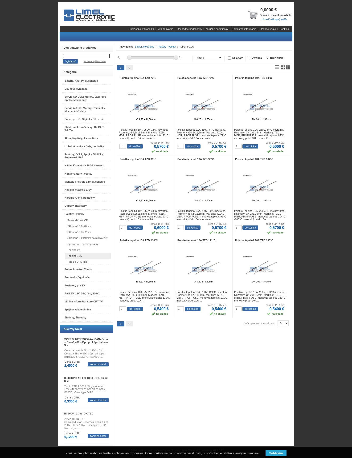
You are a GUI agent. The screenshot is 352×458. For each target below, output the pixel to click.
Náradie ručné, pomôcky (80, 197)
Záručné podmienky (216, 29)
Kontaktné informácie (244, 29)
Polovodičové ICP (77, 220)
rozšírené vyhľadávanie (95, 61)
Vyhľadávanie (165, 29)
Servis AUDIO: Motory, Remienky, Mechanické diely (85, 109)
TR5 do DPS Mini (77, 261)
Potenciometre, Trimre (78, 269)
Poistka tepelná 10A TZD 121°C (196, 240)
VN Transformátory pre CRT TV (84, 301)
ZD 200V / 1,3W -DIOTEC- (79, 413)
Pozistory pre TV (75, 285)
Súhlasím (276, 453)
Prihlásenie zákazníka (141, 29)
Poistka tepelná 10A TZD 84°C (253, 77)
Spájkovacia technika (78, 309)
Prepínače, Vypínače (77, 277)
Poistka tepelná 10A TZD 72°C (138, 77)
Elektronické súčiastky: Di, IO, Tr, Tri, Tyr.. (85, 129)
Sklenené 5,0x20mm (79, 226)
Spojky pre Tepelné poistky (82, 244)
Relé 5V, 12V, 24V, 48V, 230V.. (82, 293)
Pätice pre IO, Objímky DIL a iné (84, 119)
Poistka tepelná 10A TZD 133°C (254, 240)
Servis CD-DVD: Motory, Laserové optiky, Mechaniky (85, 98)
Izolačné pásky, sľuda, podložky (84, 146)
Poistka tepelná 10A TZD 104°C (254, 159)
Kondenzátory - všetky (78, 173)
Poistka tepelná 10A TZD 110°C (139, 240)
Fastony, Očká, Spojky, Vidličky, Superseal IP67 (84, 156)
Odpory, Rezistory (76, 205)
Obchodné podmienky (189, 29)
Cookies (284, 29)
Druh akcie (276, 57)
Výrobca (257, 57)
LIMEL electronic (144, 46)
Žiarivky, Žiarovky (75, 317)
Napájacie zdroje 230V (78, 189)
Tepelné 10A (74, 255)
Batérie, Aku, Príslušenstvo (81, 80)
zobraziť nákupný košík (273, 19)
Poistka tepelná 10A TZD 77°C (195, 77)
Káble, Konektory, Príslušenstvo (84, 165)
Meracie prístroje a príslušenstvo (85, 181)
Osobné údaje (268, 29)
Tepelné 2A (73, 250)
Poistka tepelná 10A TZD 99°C (195, 159)
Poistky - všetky (74, 214)
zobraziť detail (98, 364)
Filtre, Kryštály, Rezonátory (81, 138)
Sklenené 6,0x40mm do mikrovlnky (87, 238)
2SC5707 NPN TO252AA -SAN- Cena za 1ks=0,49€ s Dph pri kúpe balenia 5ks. (86, 342)
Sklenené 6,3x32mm (79, 232)
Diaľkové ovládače (76, 88)
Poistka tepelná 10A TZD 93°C (138, 159)
